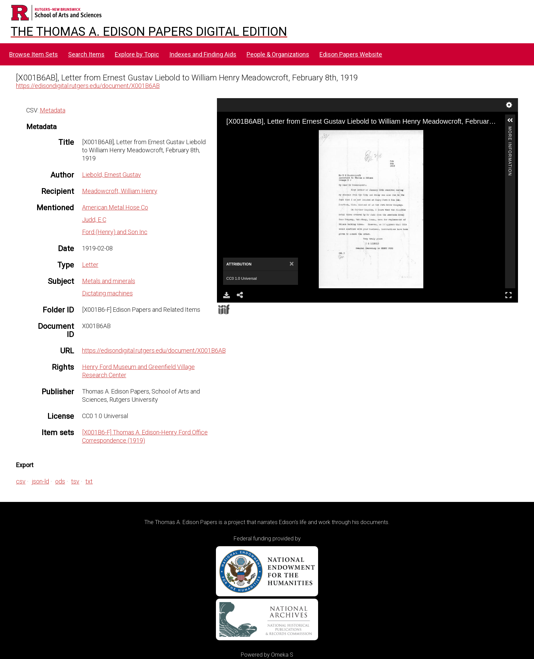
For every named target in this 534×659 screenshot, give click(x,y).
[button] (510, 120)
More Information (509, 129)
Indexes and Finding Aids (202, 54)
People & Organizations (278, 54)
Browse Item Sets (33, 54)
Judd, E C (94, 219)
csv (21, 481)
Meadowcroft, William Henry (119, 191)
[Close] (291, 264)
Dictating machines (107, 293)
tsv (75, 481)
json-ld (40, 481)
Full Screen (508, 295)
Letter (90, 264)
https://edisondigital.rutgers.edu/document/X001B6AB (88, 85)
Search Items (86, 54)
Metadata (52, 110)
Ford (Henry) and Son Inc (114, 231)
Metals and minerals (108, 281)
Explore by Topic (137, 54)
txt (89, 481)
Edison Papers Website (350, 54)
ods (60, 481)
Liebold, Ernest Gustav (111, 174)
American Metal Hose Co (115, 207)
